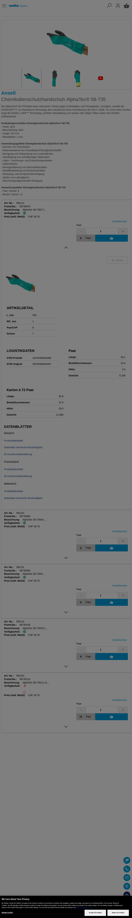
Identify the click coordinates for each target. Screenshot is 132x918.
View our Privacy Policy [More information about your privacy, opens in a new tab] (84, 907)
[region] (66, 907)
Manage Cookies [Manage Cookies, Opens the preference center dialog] (7, 912)
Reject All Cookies (118, 913)
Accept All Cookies (95, 913)
